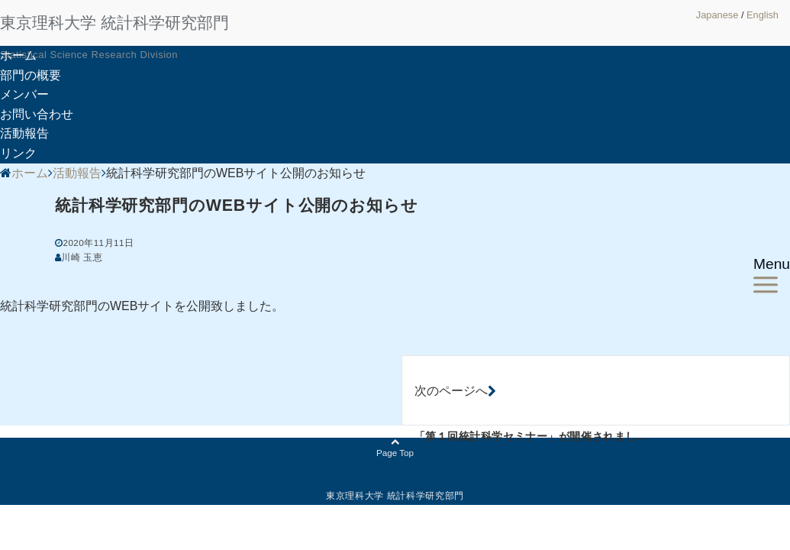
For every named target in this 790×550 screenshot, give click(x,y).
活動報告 (24, 133)
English (762, 15)
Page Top (395, 448)
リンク (18, 153)
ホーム (18, 55)
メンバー (24, 94)
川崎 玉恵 (81, 257)
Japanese (717, 15)
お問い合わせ (36, 114)
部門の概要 (30, 75)
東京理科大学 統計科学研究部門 (114, 22)
